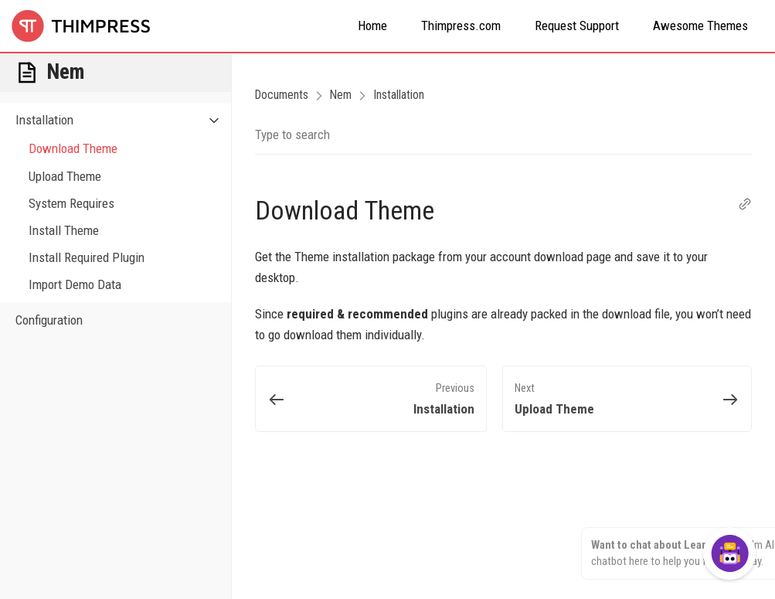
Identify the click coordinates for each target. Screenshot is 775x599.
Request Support (577, 25)
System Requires (71, 203)
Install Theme (64, 230)
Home (372, 25)
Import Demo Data (75, 284)
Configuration (49, 320)
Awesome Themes (700, 25)
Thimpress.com (461, 25)
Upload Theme (65, 176)
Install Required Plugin (86, 257)
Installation (123, 120)
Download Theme (73, 148)
